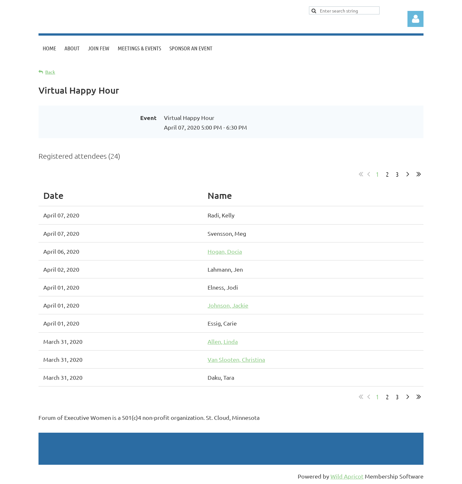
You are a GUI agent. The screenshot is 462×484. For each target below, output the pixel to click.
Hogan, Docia (225, 251)
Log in (415, 19)
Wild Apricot (347, 476)
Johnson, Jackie (228, 305)
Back (50, 72)
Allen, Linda (223, 341)
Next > (408, 174)
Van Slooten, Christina (236, 359)
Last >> (418, 174)
